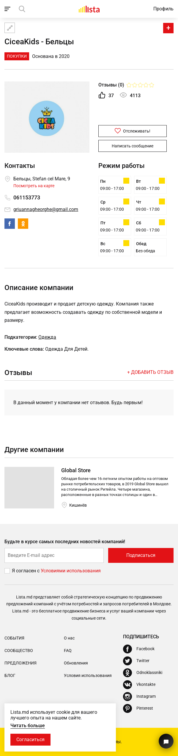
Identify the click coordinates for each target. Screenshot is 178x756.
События (14, 638)
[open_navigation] (8, 9)
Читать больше (27, 725)
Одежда (47, 337)
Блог (9, 675)
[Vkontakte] (139, 684)
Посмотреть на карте (33, 185)
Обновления (76, 663)
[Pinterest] (138, 708)
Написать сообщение (132, 146)
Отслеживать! (132, 130)
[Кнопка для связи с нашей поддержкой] (166, 741)
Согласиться (30, 739)
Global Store (76, 470)
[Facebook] (139, 649)
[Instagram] (139, 696)
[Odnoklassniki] (142, 672)
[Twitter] (136, 660)
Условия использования (88, 675)
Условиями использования (71, 571)
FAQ (68, 650)
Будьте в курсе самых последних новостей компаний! (64, 541)
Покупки (17, 56)
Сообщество (18, 650)
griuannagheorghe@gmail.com (45, 209)
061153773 (26, 197)
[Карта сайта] (9, 28)
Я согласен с (26, 571)
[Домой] (89, 8)
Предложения (20, 663)
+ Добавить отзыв (150, 372)
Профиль (163, 9)
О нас (69, 638)
